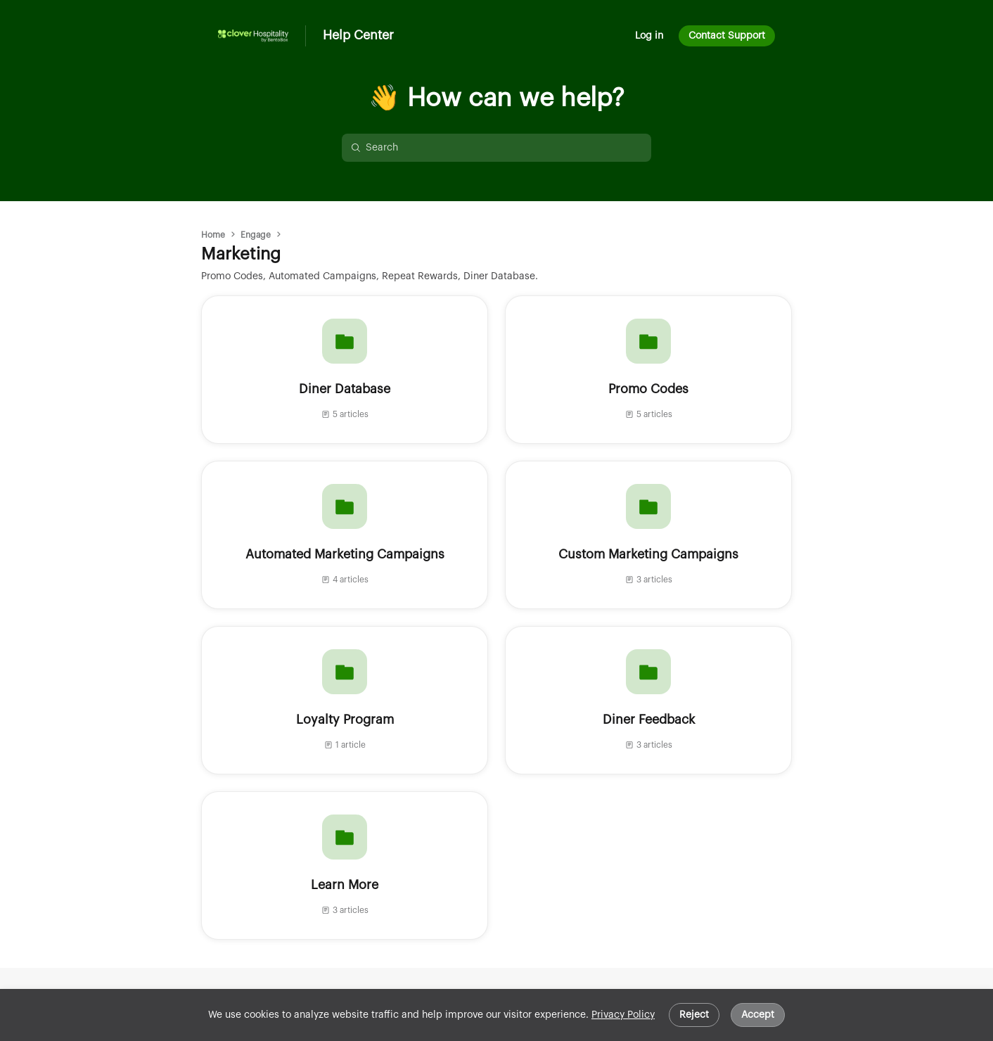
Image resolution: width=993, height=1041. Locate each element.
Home (213, 235)
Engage (256, 235)
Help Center (358, 35)
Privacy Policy (623, 1015)
